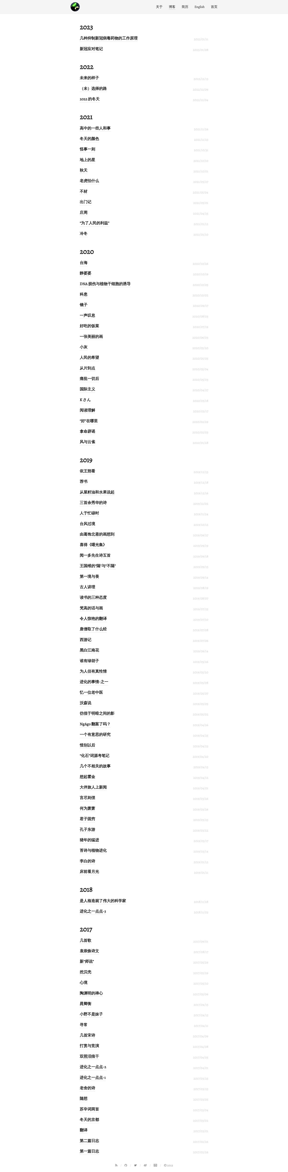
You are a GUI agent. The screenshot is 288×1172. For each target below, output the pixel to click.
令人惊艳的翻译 (93, 618)
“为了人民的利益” (94, 223)
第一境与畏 (89, 576)
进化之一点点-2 (93, 1066)
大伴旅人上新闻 (93, 787)
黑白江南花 (89, 650)
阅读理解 (87, 410)
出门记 (85, 201)
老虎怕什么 (89, 180)
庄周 (83, 212)
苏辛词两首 (89, 1109)
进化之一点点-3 (93, 911)
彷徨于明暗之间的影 (97, 713)
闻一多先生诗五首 (95, 555)
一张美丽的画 (91, 336)
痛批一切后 (89, 378)
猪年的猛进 (89, 840)
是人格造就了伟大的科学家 (103, 900)
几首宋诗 (87, 1035)
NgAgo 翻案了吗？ (95, 724)
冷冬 (83, 233)
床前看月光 (89, 871)
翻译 (83, 1130)
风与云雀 (87, 441)
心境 (83, 982)
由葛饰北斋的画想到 (97, 534)
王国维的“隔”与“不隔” (98, 565)
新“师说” (87, 961)
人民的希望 (89, 357)
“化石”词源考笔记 (94, 755)
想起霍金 (87, 776)
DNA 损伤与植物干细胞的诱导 (105, 283)
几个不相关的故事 (95, 766)
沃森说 (85, 703)
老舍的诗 (87, 1088)
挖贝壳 (85, 972)
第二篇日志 (89, 1140)
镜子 (83, 304)
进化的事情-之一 (94, 681)
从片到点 (87, 368)
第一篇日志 (89, 1151)
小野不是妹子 (91, 1014)
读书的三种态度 (93, 597)
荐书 (83, 481)
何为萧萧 (87, 808)
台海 (83, 262)
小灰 (83, 347)
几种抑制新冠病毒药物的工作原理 (109, 38)
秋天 (83, 170)
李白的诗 (87, 861)
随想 (83, 1098)
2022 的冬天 (90, 99)
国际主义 (87, 389)
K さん (85, 399)
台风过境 (87, 523)
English (200, 7)
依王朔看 (87, 471)
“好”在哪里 (89, 420)
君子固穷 (87, 818)
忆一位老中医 (91, 692)
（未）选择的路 (93, 88)
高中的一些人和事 (95, 128)
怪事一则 (87, 149)
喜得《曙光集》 (93, 544)
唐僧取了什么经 (93, 629)
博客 (172, 7)
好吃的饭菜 (89, 326)
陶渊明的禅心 (91, 993)
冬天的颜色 (89, 138)
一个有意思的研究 (95, 734)
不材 (83, 191)
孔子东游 (87, 829)
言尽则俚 (87, 797)
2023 (168, 1165)
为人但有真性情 (93, 671)
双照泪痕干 (89, 1056)
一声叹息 (87, 315)
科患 (83, 294)
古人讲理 (87, 587)
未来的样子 (89, 77)
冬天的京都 (89, 1119)
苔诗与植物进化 (93, 850)
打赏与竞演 (89, 1045)
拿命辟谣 (87, 431)
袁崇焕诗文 (89, 951)
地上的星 (87, 159)
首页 (214, 7)
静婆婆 (85, 273)
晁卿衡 (85, 1003)
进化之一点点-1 (93, 1077)
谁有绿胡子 (89, 660)
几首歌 (85, 940)
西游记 (85, 639)
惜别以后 (87, 745)
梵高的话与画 (91, 608)
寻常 (83, 1024)
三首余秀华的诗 (93, 502)
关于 (159, 7)
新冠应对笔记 (91, 48)
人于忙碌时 (89, 513)
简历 (185, 7)
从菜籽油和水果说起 (97, 492)
